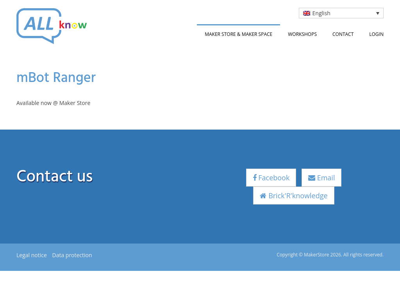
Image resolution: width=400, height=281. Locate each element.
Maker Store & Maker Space (238, 34)
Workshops (302, 34)
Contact (343, 34)
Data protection (72, 255)
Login (376, 34)
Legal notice (31, 255)
